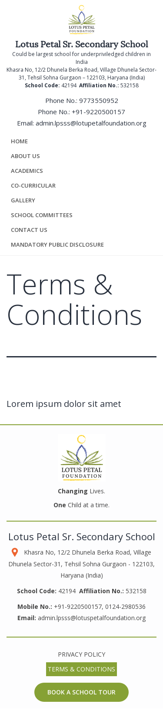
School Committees (42, 215)
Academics (27, 171)
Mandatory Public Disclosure (57, 244)
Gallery (23, 200)
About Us (25, 156)
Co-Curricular (33, 185)
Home (19, 141)
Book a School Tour (81, 692)
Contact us (29, 230)
